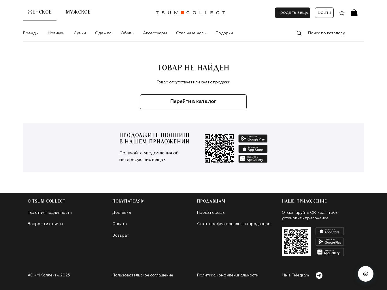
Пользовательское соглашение (142, 275)
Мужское (78, 12)
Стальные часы (191, 33)
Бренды (31, 33)
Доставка (121, 213)
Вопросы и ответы (45, 224)
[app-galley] (253, 159)
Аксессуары (155, 33)
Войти (324, 12)
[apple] (253, 149)
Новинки (56, 33)
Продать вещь (292, 12)
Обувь (127, 33)
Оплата (119, 224)
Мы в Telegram (302, 275)
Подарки (224, 33)
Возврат (120, 235)
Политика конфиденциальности (227, 275)
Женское (40, 12)
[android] (253, 138)
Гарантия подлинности (50, 213)
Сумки (80, 33)
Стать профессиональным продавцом (234, 224)
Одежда (103, 33)
